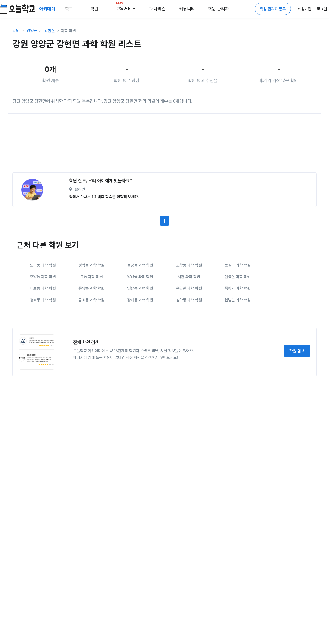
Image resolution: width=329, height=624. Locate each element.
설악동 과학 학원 (189, 300)
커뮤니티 (187, 8)
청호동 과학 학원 (43, 300)
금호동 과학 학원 (91, 300)
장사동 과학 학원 (140, 300)
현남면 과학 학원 (238, 300)
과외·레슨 (157, 8)
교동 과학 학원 (91, 276)
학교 (69, 8)
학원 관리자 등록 (273, 9)
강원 (15, 30)
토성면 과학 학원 (238, 265)
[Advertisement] (139, 145)
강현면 (49, 30)
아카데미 (47, 8)
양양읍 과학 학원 (140, 276)
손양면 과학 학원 (189, 288)
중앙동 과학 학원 (91, 288)
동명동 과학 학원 (140, 265)
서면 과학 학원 (189, 276)
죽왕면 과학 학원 (238, 288)
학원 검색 (297, 351)
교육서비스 (126, 7)
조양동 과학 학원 (43, 276)
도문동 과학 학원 (43, 265)
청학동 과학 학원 (91, 265)
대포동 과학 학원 (43, 288)
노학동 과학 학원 (189, 265)
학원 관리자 (218, 8)
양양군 (32, 30)
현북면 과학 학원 (238, 276)
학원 (94, 8)
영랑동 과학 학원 (140, 288)
